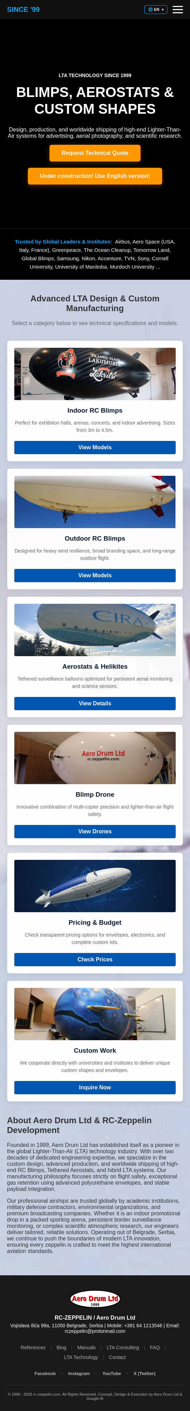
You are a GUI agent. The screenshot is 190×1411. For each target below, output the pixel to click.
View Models (95, 447)
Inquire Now (95, 1087)
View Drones (95, 831)
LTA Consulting (123, 1347)
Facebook (45, 1373)
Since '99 (23, 9)
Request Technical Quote (95, 153)
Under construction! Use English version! (95, 176)
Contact (117, 1357)
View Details (95, 703)
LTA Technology (81, 1357)
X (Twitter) (144, 1373)
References (33, 1347)
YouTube (111, 1373)
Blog (61, 1347)
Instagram (79, 1373)
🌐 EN (156, 9)
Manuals (86, 1347)
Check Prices (95, 959)
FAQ (155, 1347)
